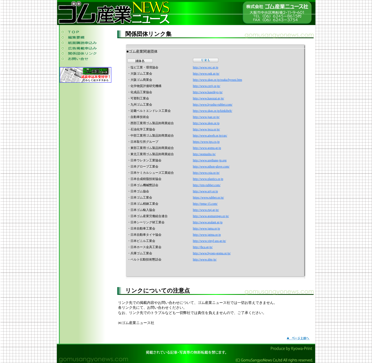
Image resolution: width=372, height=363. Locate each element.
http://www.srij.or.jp (205, 191)
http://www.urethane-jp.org (210, 160)
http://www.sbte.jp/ (205, 259)
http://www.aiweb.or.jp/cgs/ (210, 135)
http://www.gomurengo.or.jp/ (211, 216)
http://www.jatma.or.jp (207, 234)
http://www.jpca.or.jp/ (206, 129)
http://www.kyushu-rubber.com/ (213, 104)
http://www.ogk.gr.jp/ (206, 73)
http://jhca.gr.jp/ (203, 247)
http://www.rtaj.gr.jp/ (206, 210)
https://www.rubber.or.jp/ (208, 197)
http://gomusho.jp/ (204, 154)
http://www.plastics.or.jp (208, 179)
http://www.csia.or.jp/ (206, 173)
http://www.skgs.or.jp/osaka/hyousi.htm (217, 80)
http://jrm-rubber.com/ (207, 185)
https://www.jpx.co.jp (206, 142)
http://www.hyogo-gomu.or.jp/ (212, 253)
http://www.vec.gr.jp (205, 67)
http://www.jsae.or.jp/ (206, 117)
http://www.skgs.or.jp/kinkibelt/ (212, 111)
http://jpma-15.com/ (205, 204)
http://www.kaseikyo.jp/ (208, 92)
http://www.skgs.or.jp (206, 123)
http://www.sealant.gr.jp (208, 222)
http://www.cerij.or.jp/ (206, 86)
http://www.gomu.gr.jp (207, 148)
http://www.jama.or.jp (206, 228)
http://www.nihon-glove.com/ (211, 166)
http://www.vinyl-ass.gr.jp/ (209, 241)
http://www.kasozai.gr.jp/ (208, 98)
